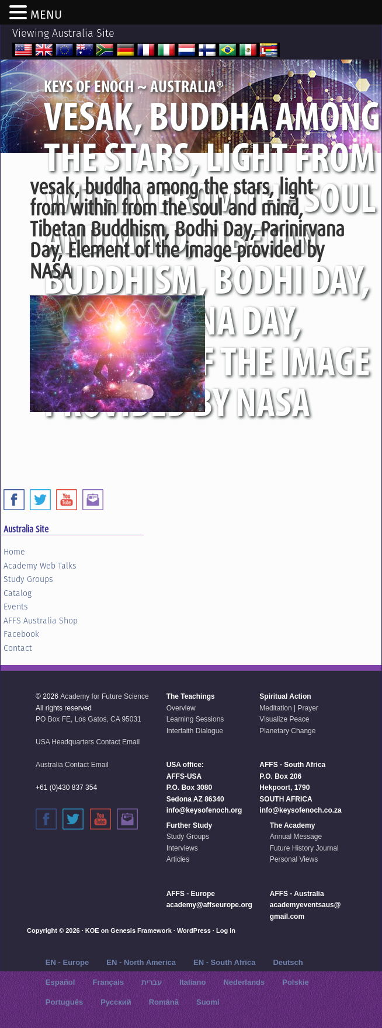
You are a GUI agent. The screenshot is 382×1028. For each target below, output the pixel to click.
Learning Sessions (195, 719)
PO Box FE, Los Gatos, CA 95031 (88, 719)
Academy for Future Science (104, 696)
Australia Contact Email (72, 765)
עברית (151, 982)
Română (164, 1002)
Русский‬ (115, 1002)
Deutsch (288, 962)
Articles (177, 859)
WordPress (194, 930)
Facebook (21, 634)
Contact (18, 648)
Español (60, 982)
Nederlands (244, 982)
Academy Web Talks (40, 566)
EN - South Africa (224, 962)
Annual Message (296, 836)
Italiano (192, 982)
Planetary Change (287, 731)
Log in (225, 930)
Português (64, 1002)
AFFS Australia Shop (41, 620)
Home (14, 551)
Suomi (208, 1002)
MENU (46, 14)
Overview (181, 708)
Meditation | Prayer (288, 708)
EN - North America (141, 962)
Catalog (18, 593)
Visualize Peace (284, 719)
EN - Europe (67, 962)
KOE (92, 930)
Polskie (295, 982)
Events (16, 606)
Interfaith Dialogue (194, 731)
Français (107, 982)
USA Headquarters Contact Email (88, 742)
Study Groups (28, 579)
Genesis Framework (141, 930)
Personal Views (294, 859)
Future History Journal (304, 848)
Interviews (182, 848)
